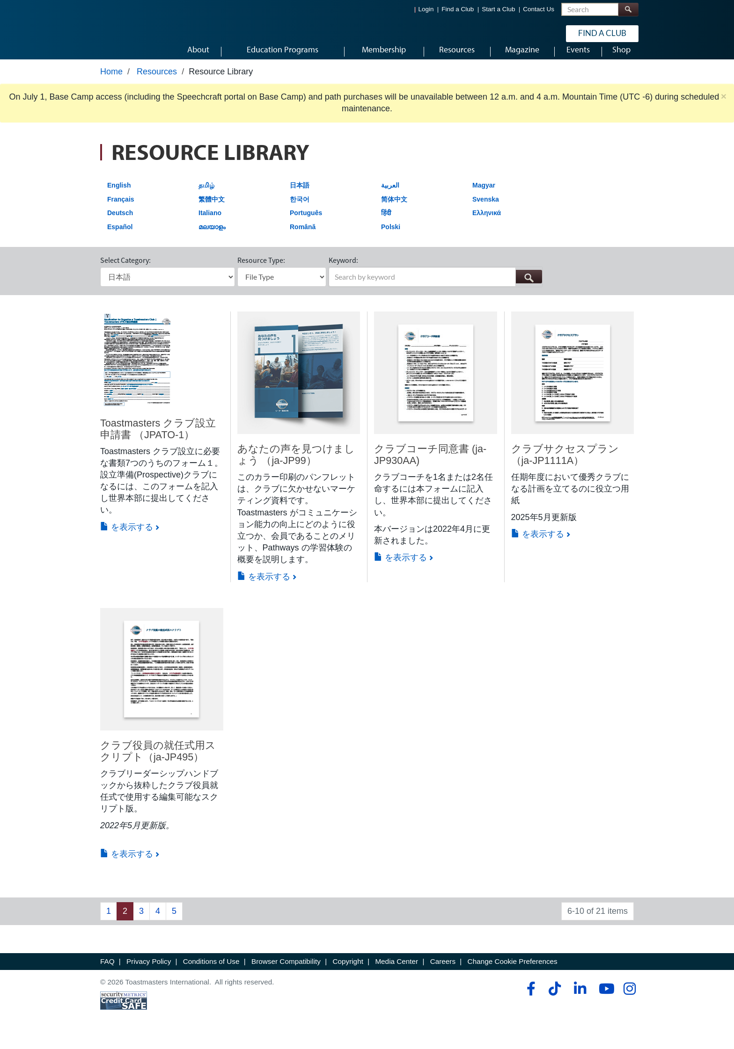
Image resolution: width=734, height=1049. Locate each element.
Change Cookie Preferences (513, 973)
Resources (157, 82)
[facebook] (529, 1000)
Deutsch (120, 224)
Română (303, 238)
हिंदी (386, 224)
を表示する (126, 538)
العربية (390, 196)
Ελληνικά (486, 224)
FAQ (107, 973)
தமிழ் (206, 196)
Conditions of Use (211, 973)
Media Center (396, 973)
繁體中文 (211, 210)
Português (306, 224)
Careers (442, 973)
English (119, 196)
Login (426, 9)
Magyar (483, 196)
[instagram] (629, 1000)
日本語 (299, 196)
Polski (390, 238)
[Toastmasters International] (127, 34)
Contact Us (538, 9)
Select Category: (125, 271)
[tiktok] (554, 1000)
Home (111, 82)
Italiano (209, 224)
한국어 (299, 210)
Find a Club (457, 9)
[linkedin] (579, 1000)
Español (119, 238)
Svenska (485, 210)
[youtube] (604, 1000)
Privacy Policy (148, 973)
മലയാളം (212, 238)
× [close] (724, 108)
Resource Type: (261, 271)
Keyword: (343, 271)
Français (120, 210)
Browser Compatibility (286, 973)
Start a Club (498, 9)
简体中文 (394, 210)
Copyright (347, 973)
